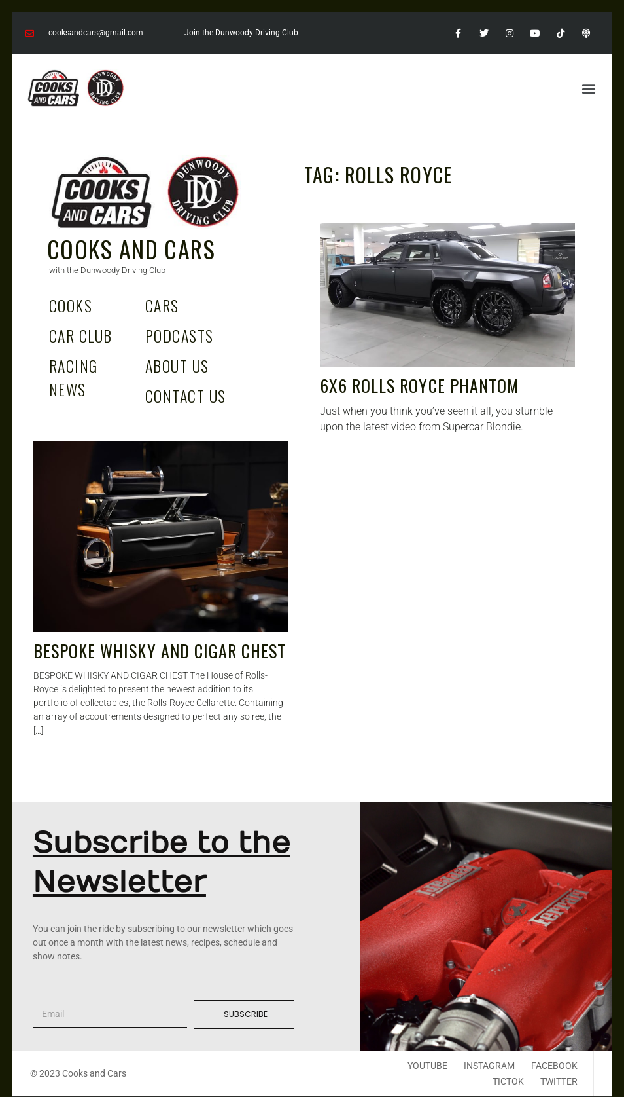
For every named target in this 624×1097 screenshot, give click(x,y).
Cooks (70, 305)
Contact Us (185, 395)
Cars (162, 305)
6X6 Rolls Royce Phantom (419, 385)
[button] (588, 88)
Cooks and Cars (131, 248)
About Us (177, 365)
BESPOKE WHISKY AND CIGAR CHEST (159, 650)
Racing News (73, 377)
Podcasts (179, 335)
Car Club (81, 335)
